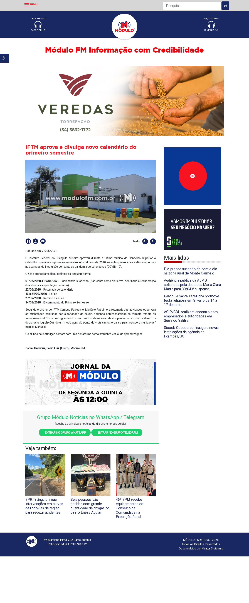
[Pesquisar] (192, 5)
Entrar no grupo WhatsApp (64, 432)
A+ (145, 241)
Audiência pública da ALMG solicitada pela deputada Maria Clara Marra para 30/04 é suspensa (192, 284)
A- (153, 241)
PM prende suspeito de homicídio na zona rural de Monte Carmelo (190, 271)
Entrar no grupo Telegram (117, 432)
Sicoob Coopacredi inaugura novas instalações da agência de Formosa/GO (191, 331)
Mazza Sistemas (212, 548)
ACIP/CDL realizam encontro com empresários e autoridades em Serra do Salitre (191, 316)
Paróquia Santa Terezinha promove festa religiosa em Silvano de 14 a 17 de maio (191, 300)
